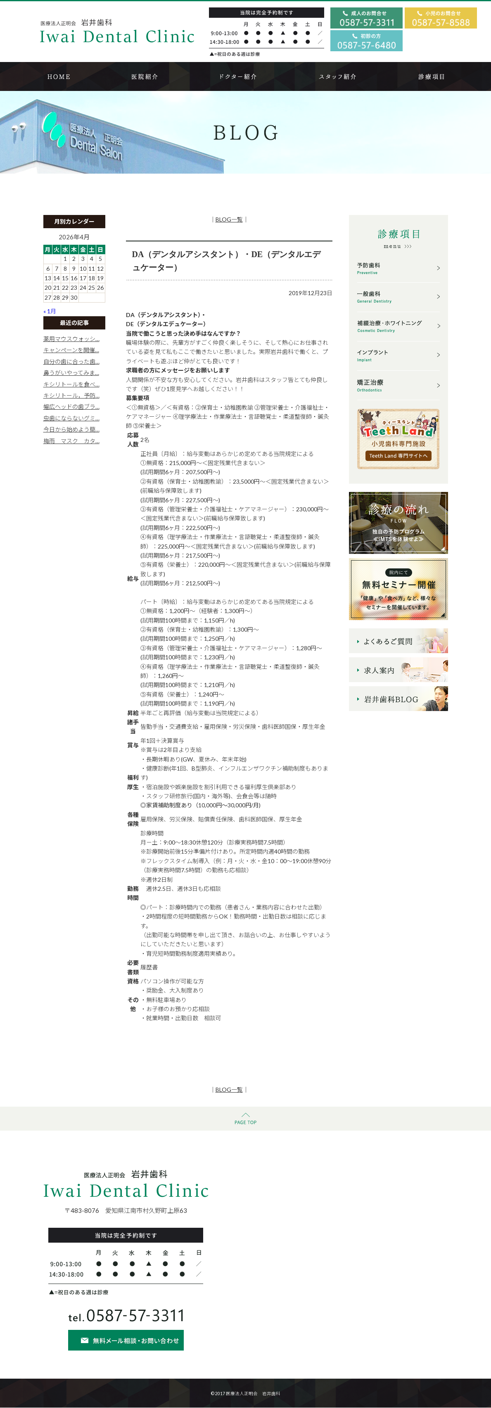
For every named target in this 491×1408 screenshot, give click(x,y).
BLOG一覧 (229, 219)
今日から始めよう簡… (71, 429)
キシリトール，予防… (71, 395)
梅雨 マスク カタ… (71, 440)
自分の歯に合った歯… (71, 361)
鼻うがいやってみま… (71, 372)
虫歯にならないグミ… (71, 418)
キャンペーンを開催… (71, 349)
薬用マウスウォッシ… (71, 338)
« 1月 (49, 311)
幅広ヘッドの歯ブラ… (71, 406)
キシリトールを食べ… (71, 384)
